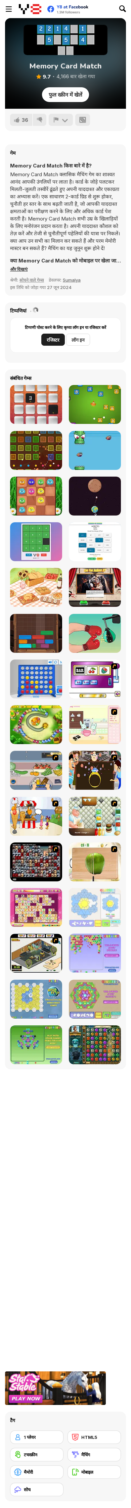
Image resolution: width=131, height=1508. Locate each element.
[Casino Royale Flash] (95, 679)
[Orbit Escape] (95, 496)
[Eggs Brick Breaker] (95, 404)
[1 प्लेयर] (36, 1437)
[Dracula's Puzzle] (36, 541)
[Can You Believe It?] (95, 587)
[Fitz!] (36, 999)
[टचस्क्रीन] (36, 1454)
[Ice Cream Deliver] (36, 816)
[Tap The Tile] (36, 404)
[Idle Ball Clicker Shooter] (36, 450)
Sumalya (72, 280)
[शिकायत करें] (61, 120)
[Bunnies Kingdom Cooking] (95, 724)
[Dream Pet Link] (36, 907)
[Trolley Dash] (36, 770)
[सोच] (36, 1489)
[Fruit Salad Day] (95, 861)
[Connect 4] (36, 679)
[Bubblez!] (95, 953)
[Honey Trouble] (36, 724)
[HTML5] (94, 1437)
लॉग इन (78, 340)
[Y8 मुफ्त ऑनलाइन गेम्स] (30, 9)
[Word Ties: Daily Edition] (95, 541)
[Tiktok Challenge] (95, 633)
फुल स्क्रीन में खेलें (65, 94)
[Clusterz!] (36, 1044)
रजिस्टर (53, 340)
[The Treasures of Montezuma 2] (95, 1044)
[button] (19, 269)
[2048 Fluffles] (36, 496)
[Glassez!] (95, 907)
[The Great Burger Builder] (95, 816)
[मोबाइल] (94, 1472)
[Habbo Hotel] (36, 953)
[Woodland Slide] (36, 633)
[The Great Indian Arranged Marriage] (95, 770)
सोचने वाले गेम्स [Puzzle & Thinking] (31, 280)
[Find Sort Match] (36, 587)
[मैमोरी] (36, 1472)
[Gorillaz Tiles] (36, 861)
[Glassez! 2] (95, 999)
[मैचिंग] (94, 1454)
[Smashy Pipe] (95, 450)
